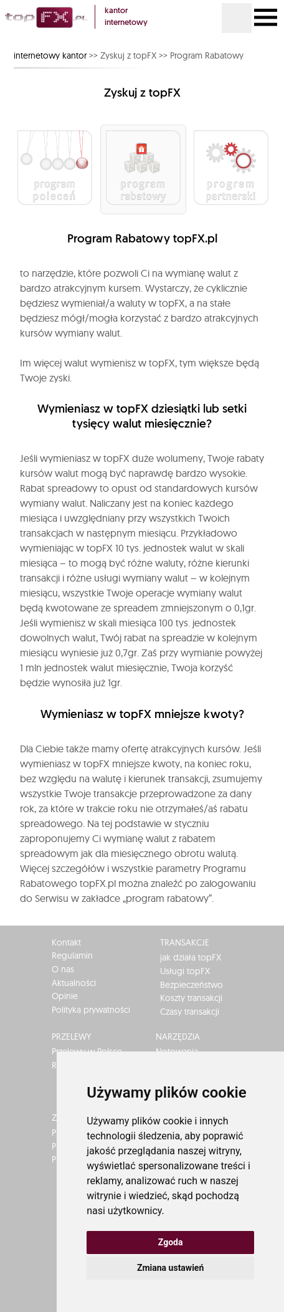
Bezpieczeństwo (191, 984)
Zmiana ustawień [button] (170, 1268)
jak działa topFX (190, 957)
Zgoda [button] (170, 1242)
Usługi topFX (185, 971)
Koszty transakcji (191, 997)
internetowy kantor (50, 55)
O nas (63, 969)
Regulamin (72, 955)
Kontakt (66, 942)
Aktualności (74, 983)
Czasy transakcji (189, 1011)
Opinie (65, 996)
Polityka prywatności (91, 1009)
